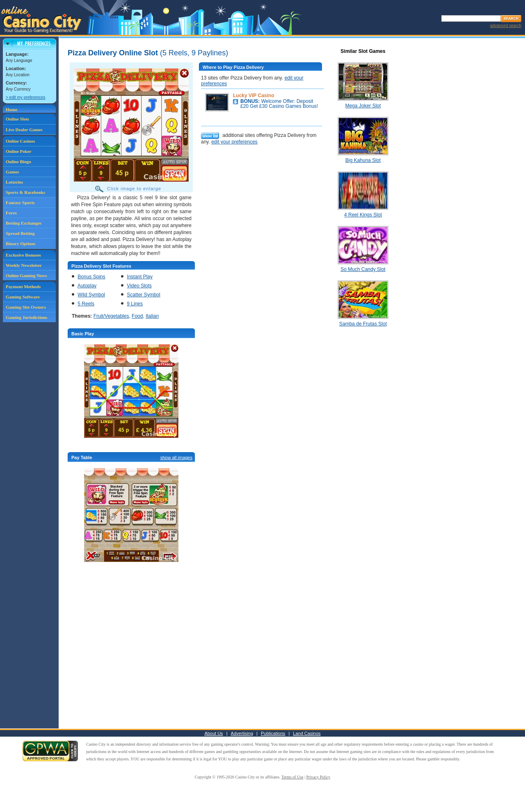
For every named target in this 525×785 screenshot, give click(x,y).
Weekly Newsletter (24, 265)
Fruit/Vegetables (111, 316)
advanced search (505, 25)
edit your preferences (234, 142)
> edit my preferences (25, 97)
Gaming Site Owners (26, 307)
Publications (273, 733)
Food (137, 316)
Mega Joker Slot (363, 106)
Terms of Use (292, 777)
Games (12, 171)
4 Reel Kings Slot (363, 215)
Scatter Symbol (143, 295)
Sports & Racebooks (25, 192)
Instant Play (140, 277)
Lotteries (14, 182)
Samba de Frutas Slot (363, 324)
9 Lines (135, 304)
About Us (213, 733)
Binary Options (20, 243)
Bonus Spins (91, 277)
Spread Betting (20, 233)
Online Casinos (20, 141)
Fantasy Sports (20, 202)
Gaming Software (23, 296)
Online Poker (19, 151)
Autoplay (87, 286)
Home (11, 109)
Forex (11, 212)
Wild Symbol (91, 295)
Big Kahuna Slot (363, 160)
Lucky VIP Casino (253, 95)
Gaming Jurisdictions (26, 317)
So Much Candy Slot (362, 269)
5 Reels (86, 304)
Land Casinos (306, 733)
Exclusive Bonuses (23, 255)
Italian (152, 316)
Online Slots (17, 118)
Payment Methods (23, 286)
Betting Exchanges (23, 223)
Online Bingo (18, 161)
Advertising (242, 733)
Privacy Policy (318, 777)
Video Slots (139, 286)
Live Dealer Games (24, 129)
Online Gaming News (26, 275)
